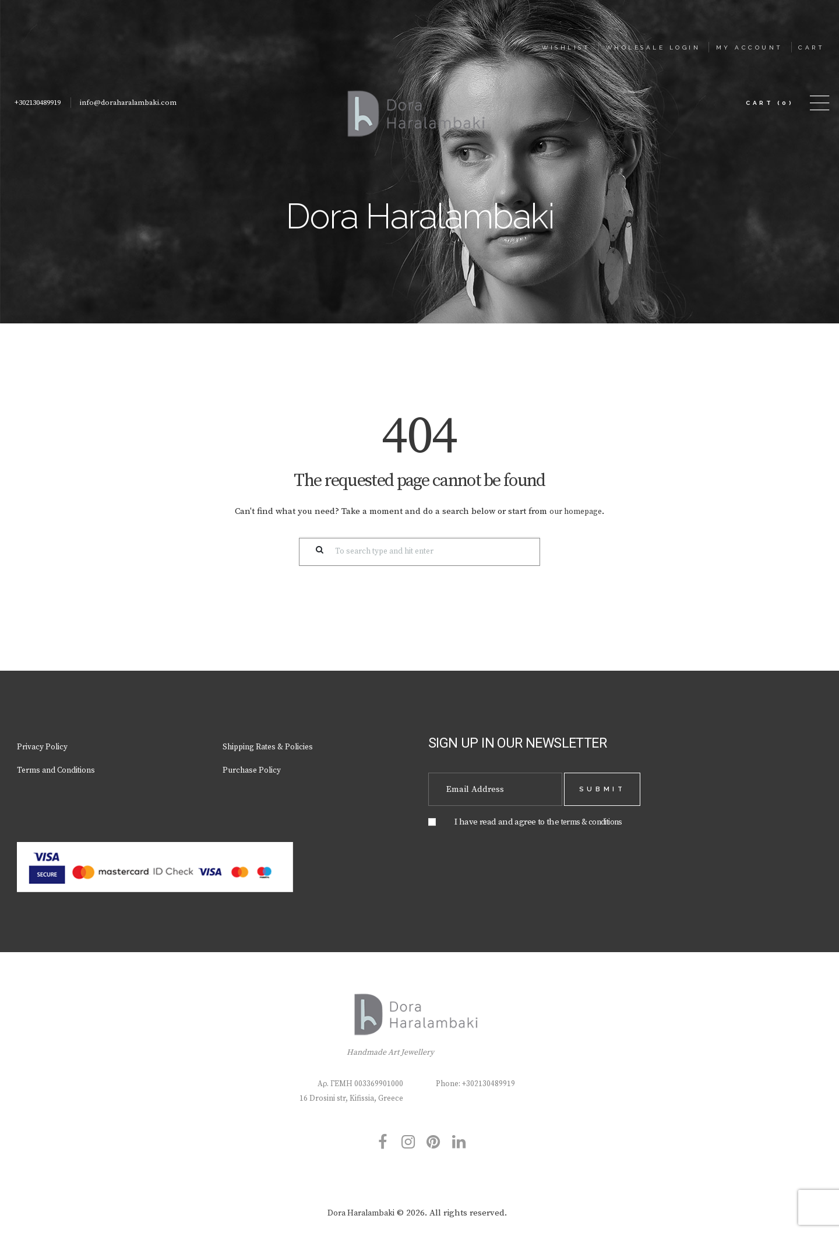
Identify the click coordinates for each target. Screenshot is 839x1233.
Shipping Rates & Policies (274, 744)
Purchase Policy (254, 767)
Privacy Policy (44, 744)
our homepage (576, 509)
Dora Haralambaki (361, 1208)
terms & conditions (596, 815)
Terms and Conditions (61, 767)
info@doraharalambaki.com (138, 101)
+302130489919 (41, 101)
